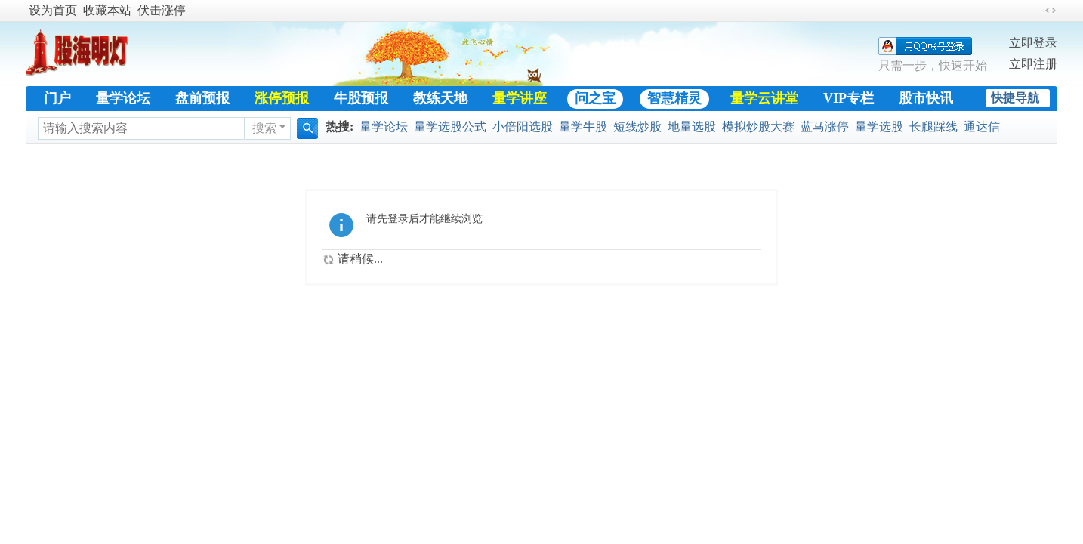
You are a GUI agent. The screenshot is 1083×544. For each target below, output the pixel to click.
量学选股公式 (450, 126)
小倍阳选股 (522, 126)
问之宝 (595, 98)
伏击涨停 (161, 10)
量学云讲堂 (764, 98)
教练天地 (440, 98)
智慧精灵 (674, 98)
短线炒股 (637, 126)
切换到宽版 (1050, 10)
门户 (57, 98)
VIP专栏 (848, 98)
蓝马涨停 (825, 126)
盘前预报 (202, 98)
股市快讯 (926, 98)
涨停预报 (282, 98)
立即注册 (1033, 63)
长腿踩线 (933, 126)
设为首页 (53, 10)
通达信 (982, 126)
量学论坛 (123, 98)
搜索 (264, 128)
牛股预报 (361, 98)
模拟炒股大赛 (758, 126)
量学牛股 (583, 126)
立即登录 (1033, 42)
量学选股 (879, 126)
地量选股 (692, 126)
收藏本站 (107, 10)
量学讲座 (519, 98)
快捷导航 (1015, 97)
